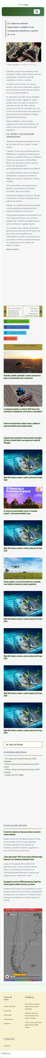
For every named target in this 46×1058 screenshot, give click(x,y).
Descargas (8, 1015)
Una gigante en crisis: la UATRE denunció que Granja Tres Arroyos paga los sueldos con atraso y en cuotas (22, 882)
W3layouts (6, 1053)
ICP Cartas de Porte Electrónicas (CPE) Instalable (32, 1006)
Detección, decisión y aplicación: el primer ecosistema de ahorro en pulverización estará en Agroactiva (22, 376)
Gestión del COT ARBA (14, 775)
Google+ (10, 338)
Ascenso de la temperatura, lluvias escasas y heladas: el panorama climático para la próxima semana (22, 424)
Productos (7, 1011)
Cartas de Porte (9, 1006)
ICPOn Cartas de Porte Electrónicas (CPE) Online (33, 1025)
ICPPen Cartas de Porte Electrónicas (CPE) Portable (31, 1015)
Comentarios (8, 1019)
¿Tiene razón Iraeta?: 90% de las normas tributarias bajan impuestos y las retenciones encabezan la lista (23, 858)
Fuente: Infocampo (13, 64)
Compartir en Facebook (16, 327)
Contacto (7, 1023)
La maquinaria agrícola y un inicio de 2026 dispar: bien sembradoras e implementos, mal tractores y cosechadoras (23, 410)
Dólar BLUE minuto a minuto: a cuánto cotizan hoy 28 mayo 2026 (23, 478)
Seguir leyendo (12, 249)
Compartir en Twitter (14, 333)
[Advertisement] (23, 277)
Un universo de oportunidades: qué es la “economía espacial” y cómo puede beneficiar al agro (20, 512)
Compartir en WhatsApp (16, 321)
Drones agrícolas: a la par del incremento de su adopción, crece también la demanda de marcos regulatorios (22, 582)
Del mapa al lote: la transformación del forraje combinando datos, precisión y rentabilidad (13, 314)
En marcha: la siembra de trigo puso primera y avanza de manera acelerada (22, 833)
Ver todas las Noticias (14, 744)
